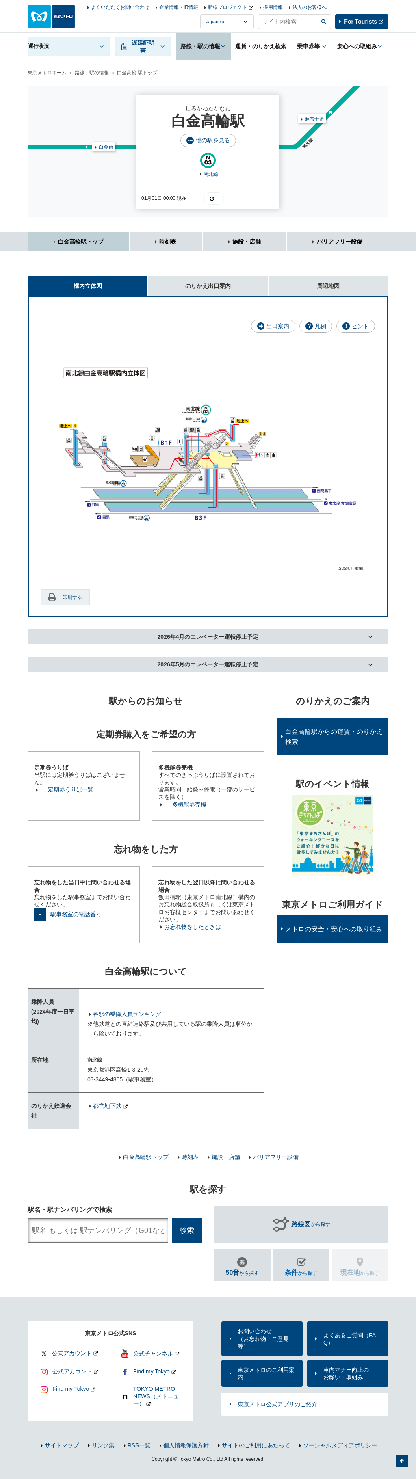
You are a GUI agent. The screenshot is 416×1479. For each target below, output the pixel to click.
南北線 (211, 174)
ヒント (360, 326)
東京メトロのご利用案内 (266, 1373)
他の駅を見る (213, 140)
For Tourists (360, 21)
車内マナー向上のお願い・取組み (346, 1373)
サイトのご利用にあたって (256, 1445)
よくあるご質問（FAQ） (349, 1339)
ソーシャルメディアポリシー (340, 1445)
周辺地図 (304, 282)
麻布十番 (314, 119)
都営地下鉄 (107, 1106)
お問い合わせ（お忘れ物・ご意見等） (263, 1338)
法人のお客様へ (309, 7)
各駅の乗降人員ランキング (127, 1014)
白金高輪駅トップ (81, 241)
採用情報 (273, 7)
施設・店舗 (246, 241)
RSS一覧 (139, 1445)
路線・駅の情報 (92, 73)
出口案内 (277, 326)
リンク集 (103, 1445)
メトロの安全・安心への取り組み (334, 928)
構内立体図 (65, 282)
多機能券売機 (189, 804)
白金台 (106, 147)
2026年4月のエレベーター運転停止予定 (208, 637)
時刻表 (167, 241)
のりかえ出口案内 (189, 282)
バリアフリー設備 (339, 241)
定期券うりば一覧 (70, 789)
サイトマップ (62, 1445)
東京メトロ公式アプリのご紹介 (277, 1404)
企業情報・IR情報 (178, 7)
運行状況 (38, 46)
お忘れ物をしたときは (192, 926)
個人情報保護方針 (186, 1445)
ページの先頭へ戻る (402, 1461)
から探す (310, 1224)
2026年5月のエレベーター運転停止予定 (208, 664)
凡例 (320, 326)
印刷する (72, 597)
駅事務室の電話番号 (76, 914)
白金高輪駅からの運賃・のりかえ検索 (334, 736)
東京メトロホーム (47, 73)
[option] (332, 835)
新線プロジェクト (227, 7)
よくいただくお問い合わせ (120, 7)
